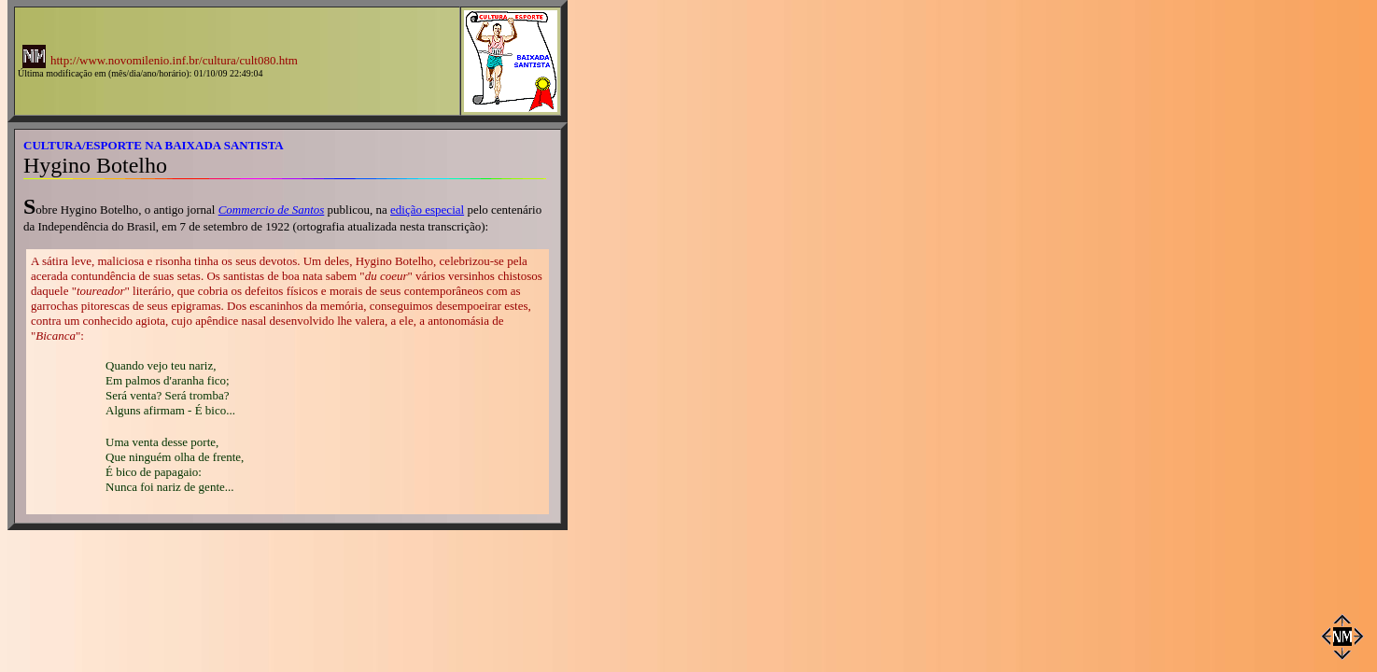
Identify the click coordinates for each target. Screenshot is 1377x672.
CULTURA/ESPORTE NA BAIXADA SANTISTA (153, 145)
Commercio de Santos (271, 210)
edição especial (427, 210)
